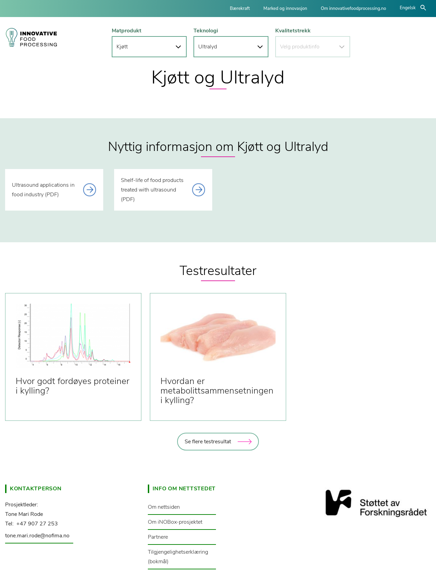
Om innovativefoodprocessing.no (353, 8)
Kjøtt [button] (122, 46)
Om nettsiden (164, 507)
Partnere (158, 537)
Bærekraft (240, 8)
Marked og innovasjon (285, 8)
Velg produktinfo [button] (300, 46)
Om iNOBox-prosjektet (175, 522)
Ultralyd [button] (207, 46)
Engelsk (408, 8)
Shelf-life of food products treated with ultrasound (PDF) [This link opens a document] (152, 190)
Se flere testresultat (208, 441)
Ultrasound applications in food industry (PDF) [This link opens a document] (43, 189)
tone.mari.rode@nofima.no (37, 535)
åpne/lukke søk (423, 8)
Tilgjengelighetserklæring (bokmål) (178, 556)
